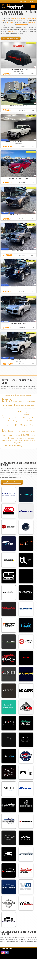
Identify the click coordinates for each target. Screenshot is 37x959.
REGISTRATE (31, 1)
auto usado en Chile (12, 31)
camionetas (32, 22)
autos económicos (21, 24)
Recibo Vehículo (18, 71)
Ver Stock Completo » (10, 38)
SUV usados (10, 22)
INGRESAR (23, 1)
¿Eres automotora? (12, 482)
